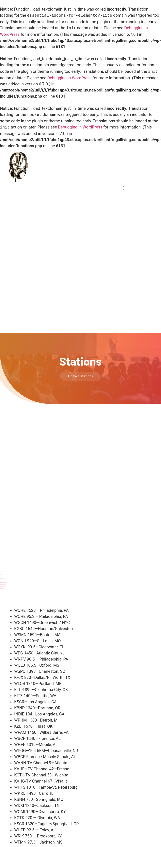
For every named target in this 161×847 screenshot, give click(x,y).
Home (72, 373)
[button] (123, 185)
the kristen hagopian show (47, 161)
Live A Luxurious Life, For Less (48, 166)
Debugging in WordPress (69, 76)
